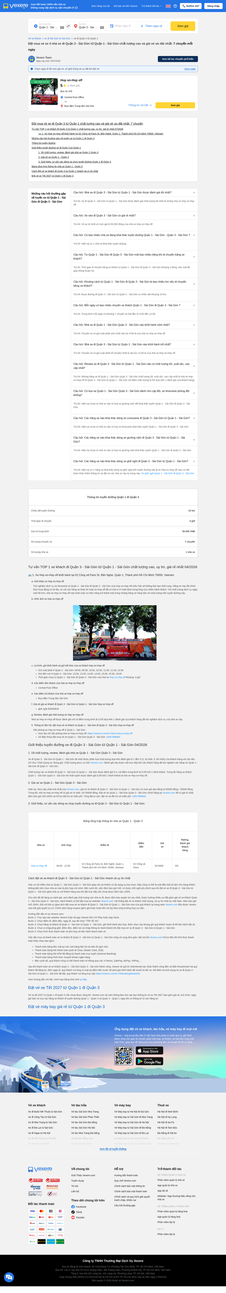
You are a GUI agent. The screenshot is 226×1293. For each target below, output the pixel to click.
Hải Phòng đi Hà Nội (168, 1143)
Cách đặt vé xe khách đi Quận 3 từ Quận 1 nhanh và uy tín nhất (65, 171)
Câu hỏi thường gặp (124, 1205)
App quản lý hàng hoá (169, 1216)
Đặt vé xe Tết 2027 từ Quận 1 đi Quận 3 (52, 175)
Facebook (81, 1206)
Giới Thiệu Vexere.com (83, 1175)
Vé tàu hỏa (79, 1105)
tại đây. (83, 979)
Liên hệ (75, 1191)
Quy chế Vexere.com (125, 1180)
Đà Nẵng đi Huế (166, 1138)
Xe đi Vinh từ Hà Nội (38, 1143)
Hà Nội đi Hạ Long (167, 1117)
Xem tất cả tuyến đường (113, 1149)
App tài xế (163, 1190)
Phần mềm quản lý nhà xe (171, 1180)
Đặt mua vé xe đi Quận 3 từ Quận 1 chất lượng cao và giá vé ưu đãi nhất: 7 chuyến (87, 123)
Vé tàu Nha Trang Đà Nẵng (85, 1133)
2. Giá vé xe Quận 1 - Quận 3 (53, 157)
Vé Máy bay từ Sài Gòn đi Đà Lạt (131, 1133)
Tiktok (79, 1212)
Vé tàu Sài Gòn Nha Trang (85, 1111)
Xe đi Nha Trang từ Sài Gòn (42, 1122)
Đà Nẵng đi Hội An (167, 1133)
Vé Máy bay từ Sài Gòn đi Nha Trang (133, 1117)
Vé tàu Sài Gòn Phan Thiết (85, 1117)
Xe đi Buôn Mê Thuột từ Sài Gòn (45, 1111)
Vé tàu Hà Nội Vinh (81, 1143)
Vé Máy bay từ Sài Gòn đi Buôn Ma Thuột (132, 1145)
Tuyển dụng (77, 1180)
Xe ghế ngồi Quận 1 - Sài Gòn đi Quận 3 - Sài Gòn (167, 473)
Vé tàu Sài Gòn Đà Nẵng (84, 1122)
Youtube (80, 1217)
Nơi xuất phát (45, 24)
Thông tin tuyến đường (43, 143)
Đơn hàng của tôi (101, 6)
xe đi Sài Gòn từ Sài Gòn (55, 38)
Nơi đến (82, 24)
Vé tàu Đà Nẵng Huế (82, 1138)
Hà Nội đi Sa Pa (166, 1122)
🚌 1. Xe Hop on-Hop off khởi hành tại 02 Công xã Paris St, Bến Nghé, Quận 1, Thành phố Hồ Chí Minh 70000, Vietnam (100, 133)
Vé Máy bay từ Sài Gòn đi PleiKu (131, 1138)
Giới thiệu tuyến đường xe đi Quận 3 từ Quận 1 (56, 147)
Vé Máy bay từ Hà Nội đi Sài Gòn (131, 1111)
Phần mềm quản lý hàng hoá (173, 1211)
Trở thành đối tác (151, 6)
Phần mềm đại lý (166, 1222)
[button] (134, 193)
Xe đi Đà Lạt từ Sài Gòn (40, 1127)
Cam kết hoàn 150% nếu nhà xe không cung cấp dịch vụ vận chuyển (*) (52, 6)
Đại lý (161, 1229)
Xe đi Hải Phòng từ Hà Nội (42, 1138)
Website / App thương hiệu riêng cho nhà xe (176, 1198)
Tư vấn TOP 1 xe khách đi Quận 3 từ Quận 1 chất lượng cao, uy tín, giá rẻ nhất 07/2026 (77, 129)
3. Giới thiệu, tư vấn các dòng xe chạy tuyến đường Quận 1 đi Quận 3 (74, 161)
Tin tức (75, 1186)
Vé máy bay (122, 1105)
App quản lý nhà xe (168, 1185)
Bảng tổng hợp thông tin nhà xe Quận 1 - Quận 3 (57, 166)
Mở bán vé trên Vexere (125, 6)
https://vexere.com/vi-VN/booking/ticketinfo (118, 973)
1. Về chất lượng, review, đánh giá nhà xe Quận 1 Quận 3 (68, 152)
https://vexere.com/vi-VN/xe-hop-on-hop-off (110, 733)
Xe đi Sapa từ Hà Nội (39, 1133)
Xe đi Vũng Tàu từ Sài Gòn (42, 1117)
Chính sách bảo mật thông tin (129, 1186)
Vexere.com (97, 762)
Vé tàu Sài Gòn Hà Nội (83, 1127)
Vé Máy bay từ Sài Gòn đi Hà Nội (131, 1122)
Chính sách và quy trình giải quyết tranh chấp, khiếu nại (132, 1198)
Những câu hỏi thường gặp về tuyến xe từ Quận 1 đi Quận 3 (63, 138)
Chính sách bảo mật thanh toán (130, 1191)
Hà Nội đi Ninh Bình (168, 1111)
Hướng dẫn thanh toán (126, 1175)
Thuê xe (163, 1105)
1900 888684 (113, 737)
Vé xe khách (34, 38)
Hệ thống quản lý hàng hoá (173, 1206)
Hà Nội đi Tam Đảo (167, 1127)
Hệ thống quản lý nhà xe (172, 1175)
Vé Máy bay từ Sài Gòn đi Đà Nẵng (132, 1127)
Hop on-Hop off (117, 677)
